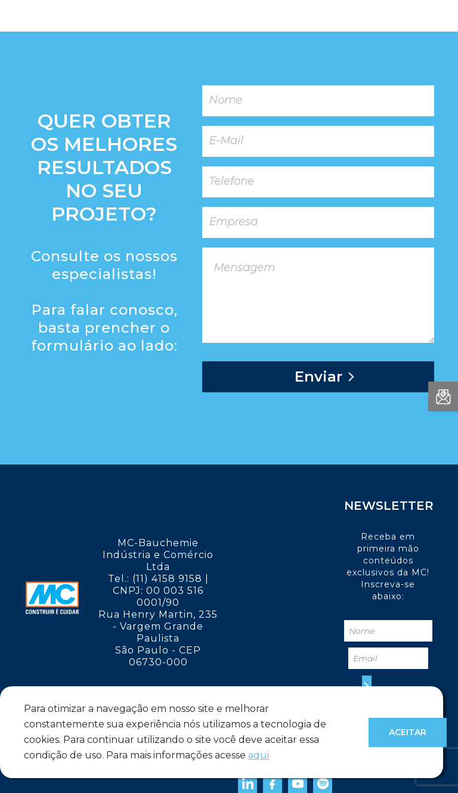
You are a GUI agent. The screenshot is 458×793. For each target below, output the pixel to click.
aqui (258, 755)
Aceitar (407, 732)
